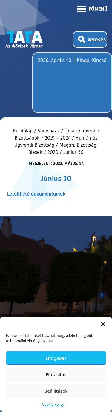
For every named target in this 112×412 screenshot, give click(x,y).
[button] (103, 324)
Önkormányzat (80, 131)
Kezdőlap (23, 131)
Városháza (48, 131)
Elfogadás (56, 358)
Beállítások (55, 391)
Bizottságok (27, 138)
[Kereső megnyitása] (90, 39)
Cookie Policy (53, 404)
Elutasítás (56, 374)
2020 (52, 152)
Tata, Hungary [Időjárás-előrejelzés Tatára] (71, 86)
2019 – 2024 (57, 138)
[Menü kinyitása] (92, 8)
